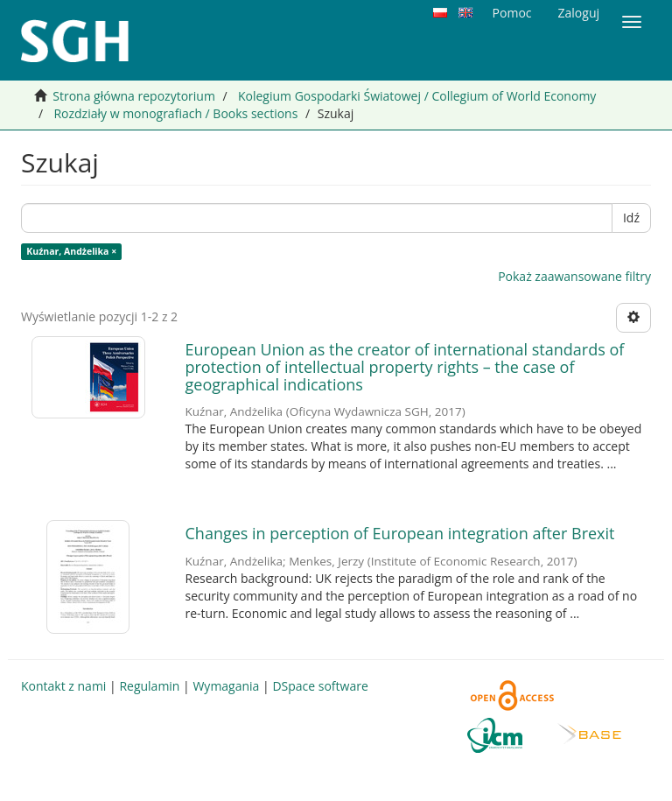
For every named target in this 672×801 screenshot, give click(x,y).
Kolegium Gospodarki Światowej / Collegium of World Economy (417, 96)
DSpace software (320, 686)
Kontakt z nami (63, 686)
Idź (631, 217)
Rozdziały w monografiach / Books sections (175, 113)
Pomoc (512, 12)
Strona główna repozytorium (133, 96)
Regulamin (149, 686)
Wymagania (225, 686)
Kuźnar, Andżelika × (71, 251)
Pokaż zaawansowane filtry (574, 276)
